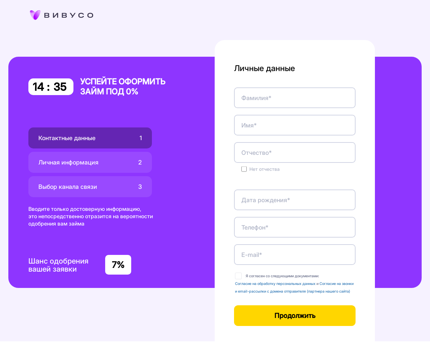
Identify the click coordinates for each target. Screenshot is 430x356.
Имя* (249, 125)
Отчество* (256, 152)
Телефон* (254, 227)
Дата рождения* (265, 200)
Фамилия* (256, 97)
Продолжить (294, 316)
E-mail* (251, 254)
